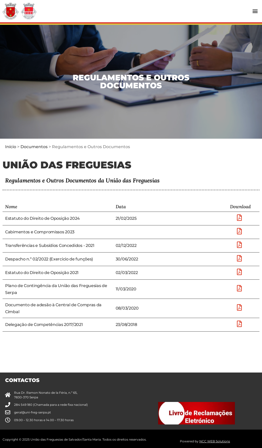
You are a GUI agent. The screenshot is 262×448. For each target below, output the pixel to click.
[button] (255, 11)
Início (10, 146)
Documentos (34, 146)
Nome (11, 207)
